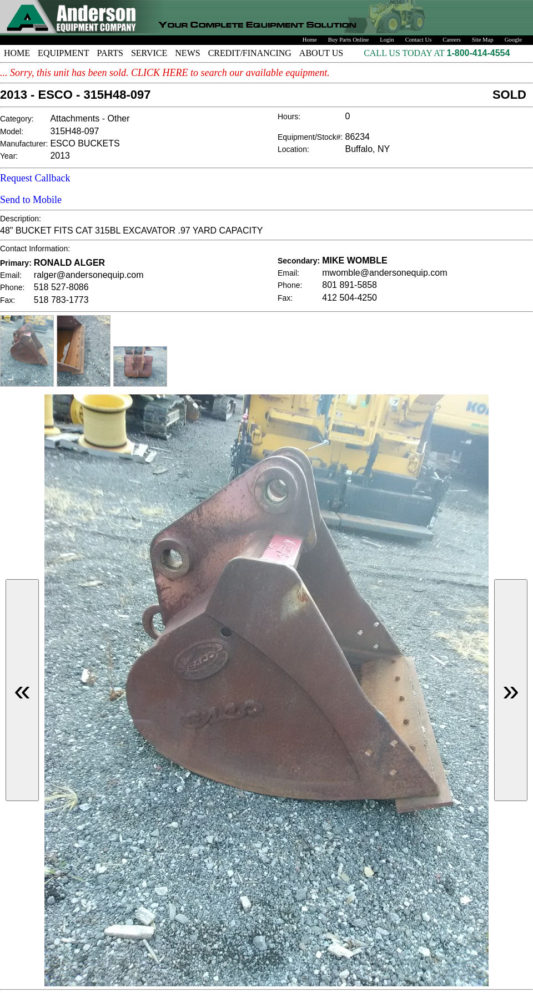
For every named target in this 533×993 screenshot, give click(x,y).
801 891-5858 (349, 285)
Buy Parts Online (348, 40)
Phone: (12, 287)
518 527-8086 (61, 287)
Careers (452, 40)
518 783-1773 (61, 300)
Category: (17, 118)
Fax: (7, 300)
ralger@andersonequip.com (89, 275)
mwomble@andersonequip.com (384, 272)
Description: (20, 218)
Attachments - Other (89, 118)
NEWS (187, 53)
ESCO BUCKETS (84, 143)
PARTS (110, 53)
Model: (11, 131)
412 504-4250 (349, 297)
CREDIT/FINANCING (249, 53)
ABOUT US (321, 53)
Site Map (483, 40)
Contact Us (418, 40)
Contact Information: (35, 248)
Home (310, 40)
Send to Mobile (31, 199)
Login (387, 40)
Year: (9, 155)
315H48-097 (74, 131)
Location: (293, 149)
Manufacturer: (24, 143)
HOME (17, 53)
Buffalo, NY (367, 149)
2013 (60, 155)
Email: (11, 275)
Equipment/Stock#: (310, 137)
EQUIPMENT (63, 53)
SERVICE (149, 53)
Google (513, 40)
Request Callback (35, 178)
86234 (357, 136)
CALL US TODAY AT (405, 53)
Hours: (289, 116)
